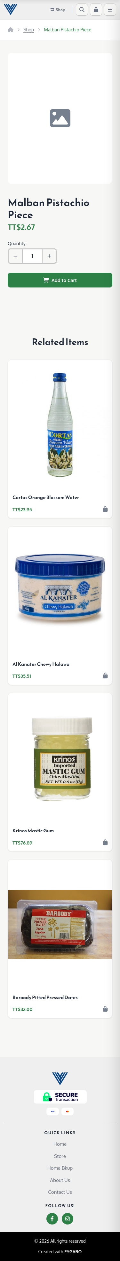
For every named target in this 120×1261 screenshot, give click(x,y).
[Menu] (110, 10)
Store (60, 1156)
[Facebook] (52, 1219)
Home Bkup (60, 1168)
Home (60, 1144)
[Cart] (96, 10)
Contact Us (60, 1192)
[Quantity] (32, 256)
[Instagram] (67, 1219)
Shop (28, 29)
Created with (60, 1251)
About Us (60, 1180)
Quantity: (17, 243)
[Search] (82, 10)
